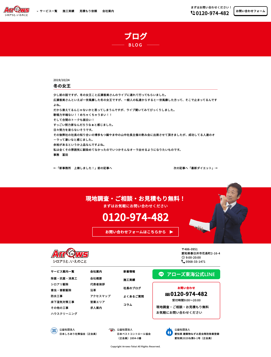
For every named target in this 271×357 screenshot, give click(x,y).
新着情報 (129, 271)
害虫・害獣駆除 (61, 290)
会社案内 (108, 11)
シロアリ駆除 (59, 284)
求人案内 (96, 308)
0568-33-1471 (195, 261)
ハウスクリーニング (64, 314)
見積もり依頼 (88, 11)
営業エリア (97, 302)
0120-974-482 (212, 13)
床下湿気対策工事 (62, 302)
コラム (127, 305)
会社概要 (96, 278)
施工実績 (68, 11)
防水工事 (57, 296)
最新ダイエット (201, 168)
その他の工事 (59, 308)
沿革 (93, 290)
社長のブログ (132, 288)
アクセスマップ (100, 296)
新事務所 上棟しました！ (77, 168)
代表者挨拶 (97, 284)
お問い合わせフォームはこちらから (135, 231)
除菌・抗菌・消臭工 (64, 278)
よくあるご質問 (133, 296)
